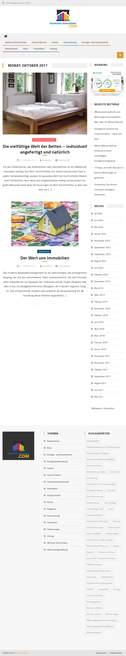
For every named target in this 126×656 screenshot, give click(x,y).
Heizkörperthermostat (57, 481)
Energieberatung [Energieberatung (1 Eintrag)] (94, 490)
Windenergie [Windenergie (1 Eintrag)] (112, 614)
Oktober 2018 (101, 315)
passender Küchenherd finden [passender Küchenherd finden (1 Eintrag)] (101, 558)
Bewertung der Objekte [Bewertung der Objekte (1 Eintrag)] (98, 453)
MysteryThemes (21, 652)
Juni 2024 (98, 220)
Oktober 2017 (101, 369)
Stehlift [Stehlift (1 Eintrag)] (90, 589)
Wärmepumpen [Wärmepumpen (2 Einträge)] (94, 632)
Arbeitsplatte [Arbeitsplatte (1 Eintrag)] (93, 440)
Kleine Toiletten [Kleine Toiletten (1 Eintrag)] (94, 533)
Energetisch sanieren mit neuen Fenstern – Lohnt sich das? (108, 133)
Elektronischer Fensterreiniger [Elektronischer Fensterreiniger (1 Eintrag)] (101, 484)
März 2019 (99, 295)
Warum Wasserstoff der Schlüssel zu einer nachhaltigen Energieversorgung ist (105, 153)
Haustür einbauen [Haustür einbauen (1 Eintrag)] (95, 515)
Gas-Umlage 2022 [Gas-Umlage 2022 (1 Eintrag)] (95, 509)
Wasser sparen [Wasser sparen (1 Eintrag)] (94, 614)
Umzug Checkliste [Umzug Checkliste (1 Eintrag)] (95, 595)
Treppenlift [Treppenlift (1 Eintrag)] (103, 589)
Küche (55, 42)
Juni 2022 (98, 267)
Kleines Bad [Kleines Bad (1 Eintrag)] (114, 527)
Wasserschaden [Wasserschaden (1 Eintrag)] (94, 607)
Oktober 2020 (101, 274)
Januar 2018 (100, 349)
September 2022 (102, 254)
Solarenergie (53, 529)
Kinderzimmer (54, 495)
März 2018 (99, 335)
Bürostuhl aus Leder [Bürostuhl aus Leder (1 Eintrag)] (96, 471)
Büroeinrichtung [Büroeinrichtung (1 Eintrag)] (94, 465)
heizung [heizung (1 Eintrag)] (116, 521)
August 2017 (100, 383)
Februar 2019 (100, 301)
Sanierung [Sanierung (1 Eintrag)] (91, 577)
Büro (25, 48)
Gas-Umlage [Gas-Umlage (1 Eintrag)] (110, 502)
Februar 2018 (100, 342)
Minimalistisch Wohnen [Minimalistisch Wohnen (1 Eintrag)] (98, 546)
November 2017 (102, 362)
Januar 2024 (100, 233)
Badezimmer (11, 48)
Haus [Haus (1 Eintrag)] (111, 509)
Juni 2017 (98, 390)
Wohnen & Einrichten (15, 42)
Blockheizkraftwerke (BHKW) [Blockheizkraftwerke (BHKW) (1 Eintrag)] (100, 459)
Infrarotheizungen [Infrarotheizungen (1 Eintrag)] (95, 527)
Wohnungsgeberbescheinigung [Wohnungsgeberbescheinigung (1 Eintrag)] (101, 620)
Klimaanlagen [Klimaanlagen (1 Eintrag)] (112, 533)
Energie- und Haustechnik (95, 42)
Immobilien (39, 48)
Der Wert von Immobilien (44, 258)
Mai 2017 (98, 396)
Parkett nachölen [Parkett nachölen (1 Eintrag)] (106, 552)
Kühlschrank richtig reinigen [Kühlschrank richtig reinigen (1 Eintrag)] (100, 539)
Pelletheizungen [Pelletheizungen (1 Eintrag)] (94, 564)
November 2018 (102, 308)
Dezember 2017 (102, 356)
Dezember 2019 (102, 281)
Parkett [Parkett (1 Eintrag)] (90, 552)
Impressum (101, 652)
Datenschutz (116, 652)
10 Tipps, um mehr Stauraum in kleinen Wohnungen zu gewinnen (108, 172)
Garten (50, 468)
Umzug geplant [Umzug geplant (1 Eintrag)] (94, 601)
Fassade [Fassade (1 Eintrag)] (111, 490)
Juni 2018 (98, 322)
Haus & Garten (39, 42)
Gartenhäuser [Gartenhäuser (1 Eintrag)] (93, 502)
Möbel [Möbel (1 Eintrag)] (116, 546)
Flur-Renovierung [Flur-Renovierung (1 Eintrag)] (95, 496)
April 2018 (99, 328)
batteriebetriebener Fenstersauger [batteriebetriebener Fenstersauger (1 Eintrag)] (103, 447)
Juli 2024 (98, 213)
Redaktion (47, 160)
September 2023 (102, 247)
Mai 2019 (98, 288)
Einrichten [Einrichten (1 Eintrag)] (115, 471)
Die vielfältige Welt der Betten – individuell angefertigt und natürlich (45, 149)
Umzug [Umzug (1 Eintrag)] (116, 589)
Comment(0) (64, 160)
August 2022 (100, 261)
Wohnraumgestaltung (57, 549)
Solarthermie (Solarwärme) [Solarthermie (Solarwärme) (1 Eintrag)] (99, 583)
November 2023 (102, 240)
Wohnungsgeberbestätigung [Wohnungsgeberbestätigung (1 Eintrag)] (100, 626)
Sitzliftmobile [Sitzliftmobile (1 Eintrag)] (107, 577)
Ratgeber (51, 509)
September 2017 (102, 376)
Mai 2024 (98, 227)
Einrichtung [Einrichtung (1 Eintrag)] (92, 478)
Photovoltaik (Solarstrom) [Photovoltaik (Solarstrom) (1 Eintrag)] (99, 570)
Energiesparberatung (57, 461)
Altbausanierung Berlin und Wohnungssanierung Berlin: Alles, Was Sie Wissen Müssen (108, 117)
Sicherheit (52, 522)
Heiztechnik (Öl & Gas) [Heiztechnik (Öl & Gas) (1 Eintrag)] (97, 521)
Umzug (53, 48)
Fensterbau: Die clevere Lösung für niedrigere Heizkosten (105, 189)
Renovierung (70, 42)
